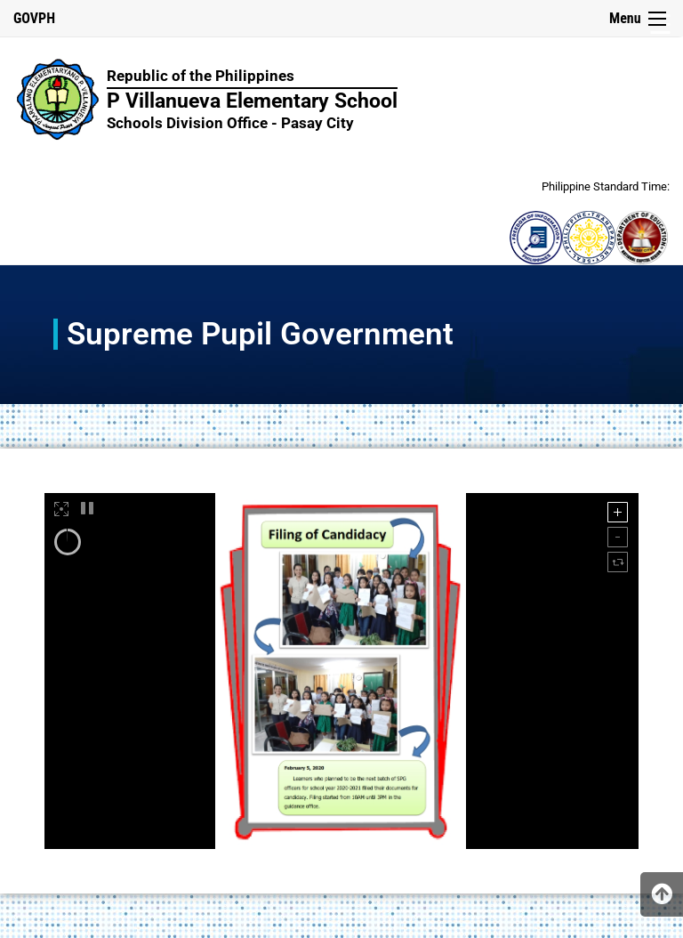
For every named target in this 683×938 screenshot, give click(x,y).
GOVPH (34, 18)
